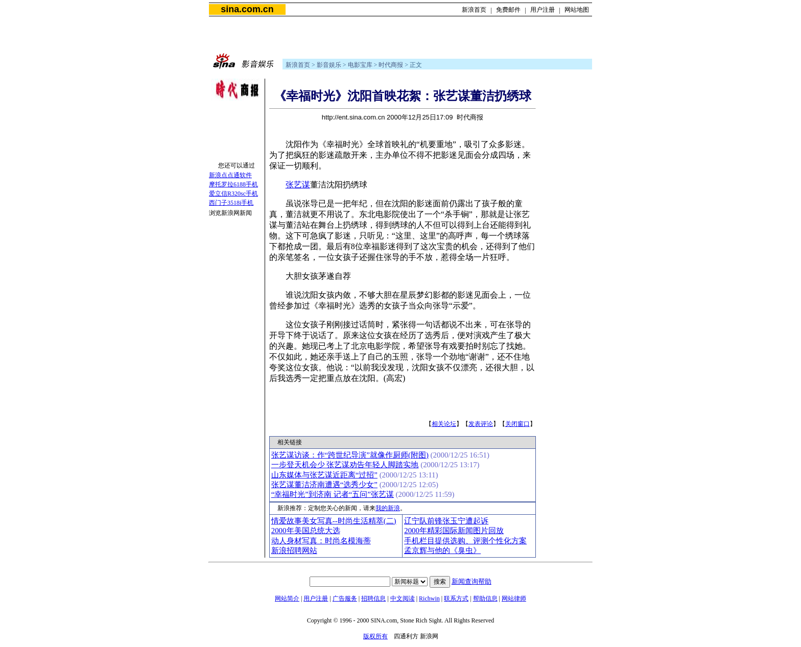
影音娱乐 (329, 64)
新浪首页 (474, 9)
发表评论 (480, 423)
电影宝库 (360, 64)
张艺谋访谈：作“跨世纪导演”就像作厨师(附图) (350, 455)
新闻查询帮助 (471, 581)
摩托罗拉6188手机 (233, 184)
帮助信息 (485, 598)
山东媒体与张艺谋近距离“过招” (324, 475)
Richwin (429, 598)
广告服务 (345, 598)
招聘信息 (373, 598)
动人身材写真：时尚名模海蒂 (321, 541)
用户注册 (542, 9)
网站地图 (576, 9)
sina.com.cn (247, 9)
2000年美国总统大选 (305, 530)
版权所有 (375, 636)
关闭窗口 (517, 423)
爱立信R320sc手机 (233, 193)
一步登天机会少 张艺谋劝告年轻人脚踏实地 (345, 465)
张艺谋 (298, 184)
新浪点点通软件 (230, 175)
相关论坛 (444, 423)
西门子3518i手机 (231, 202)
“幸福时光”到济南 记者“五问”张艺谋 (332, 494)
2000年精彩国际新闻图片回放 (454, 530)
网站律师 (514, 598)
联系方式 (456, 598)
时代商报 (391, 64)
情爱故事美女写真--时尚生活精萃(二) (333, 521)
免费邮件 (508, 9)
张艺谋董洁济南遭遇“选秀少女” (324, 485)
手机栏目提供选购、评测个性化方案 (465, 541)
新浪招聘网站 (294, 550)
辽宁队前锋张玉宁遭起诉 (446, 521)
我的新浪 (387, 508)
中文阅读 (402, 598)
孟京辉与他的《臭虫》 (442, 550)
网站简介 (287, 598)
